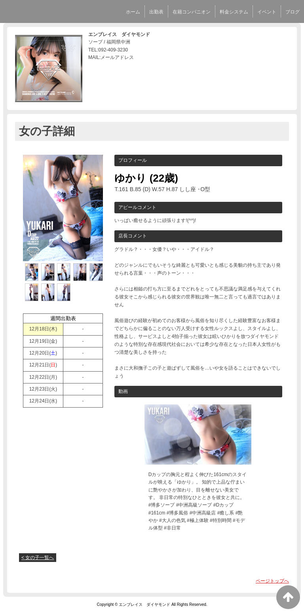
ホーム (133, 12)
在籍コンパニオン (192, 12)
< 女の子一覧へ (37, 557)
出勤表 (156, 12)
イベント (266, 12)
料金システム (234, 12)
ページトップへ (272, 581)
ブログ (292, 12)
